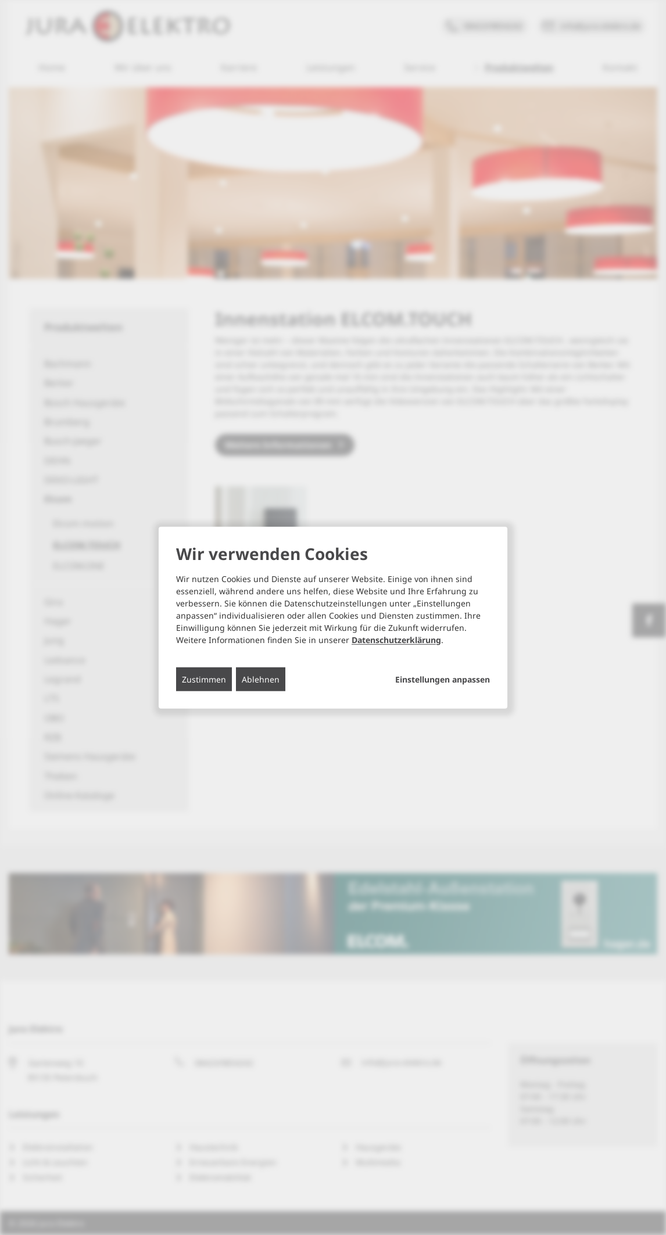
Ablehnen (261, 678)
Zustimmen (204, 678)
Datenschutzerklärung (396, 639)
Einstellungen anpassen (442, 679)
